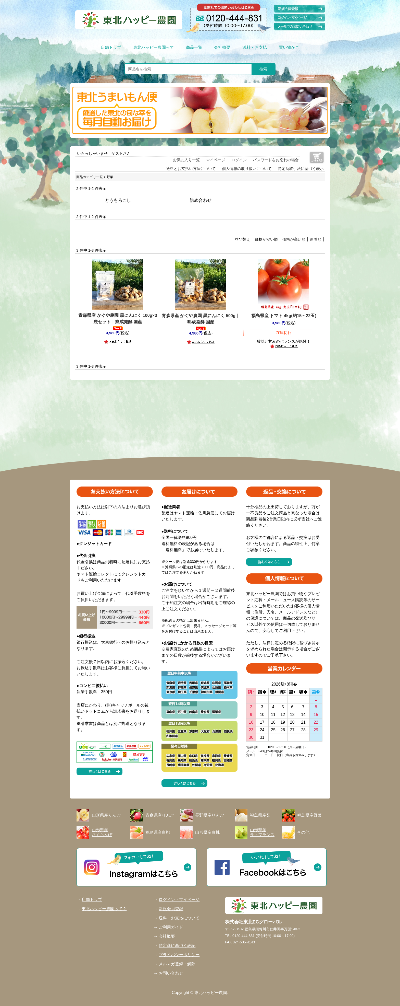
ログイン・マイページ (179, 899)
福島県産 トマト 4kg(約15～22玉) (283, 315)
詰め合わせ (200, 200)
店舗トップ (111, 47)
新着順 (315, 239)
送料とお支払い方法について (191, 168)
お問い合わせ (171, 973)
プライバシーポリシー (179, 955)
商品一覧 (194, 47)
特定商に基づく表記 (177, 945)
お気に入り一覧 (186, 160)
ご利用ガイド (171, 927)
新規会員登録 (171, 909)
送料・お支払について (179, 918)
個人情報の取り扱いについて (247, 168)
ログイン (239, 160)
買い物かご (289, 47)
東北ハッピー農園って (153, 47)
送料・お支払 (254, 47)
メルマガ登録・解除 (177, 964)
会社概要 (222, 47)
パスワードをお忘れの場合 (276, 160)
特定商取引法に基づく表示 (301, 168)
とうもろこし (118, 200)
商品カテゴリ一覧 (89, 177)
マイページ (215, 160)
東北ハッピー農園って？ (104, 909)
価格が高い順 (293, 239)
